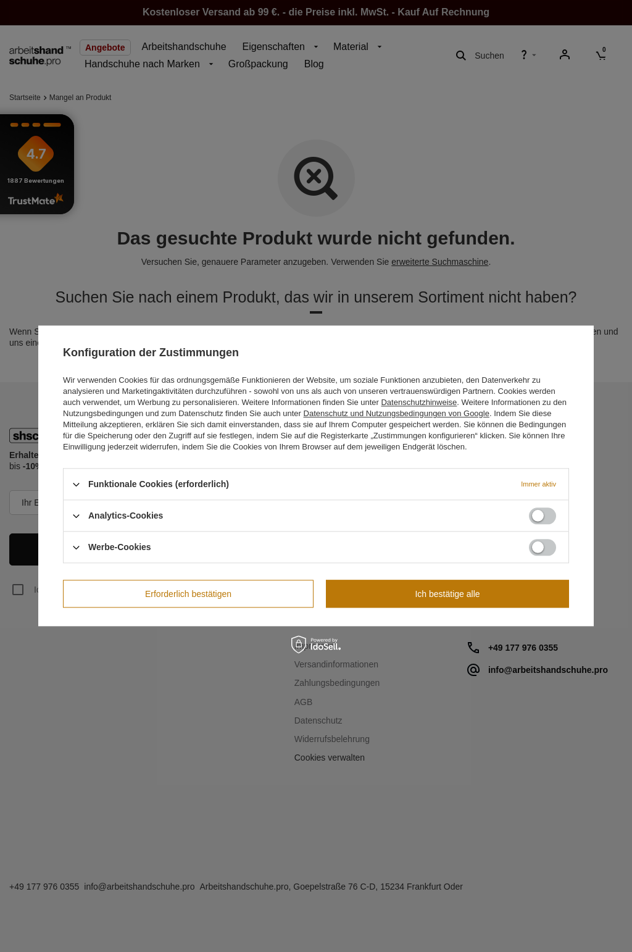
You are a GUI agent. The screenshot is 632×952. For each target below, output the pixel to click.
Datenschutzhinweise (419, 402)
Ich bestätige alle (447, 594)
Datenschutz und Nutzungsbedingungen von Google (396, 413)
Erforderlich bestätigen (188, 594)
